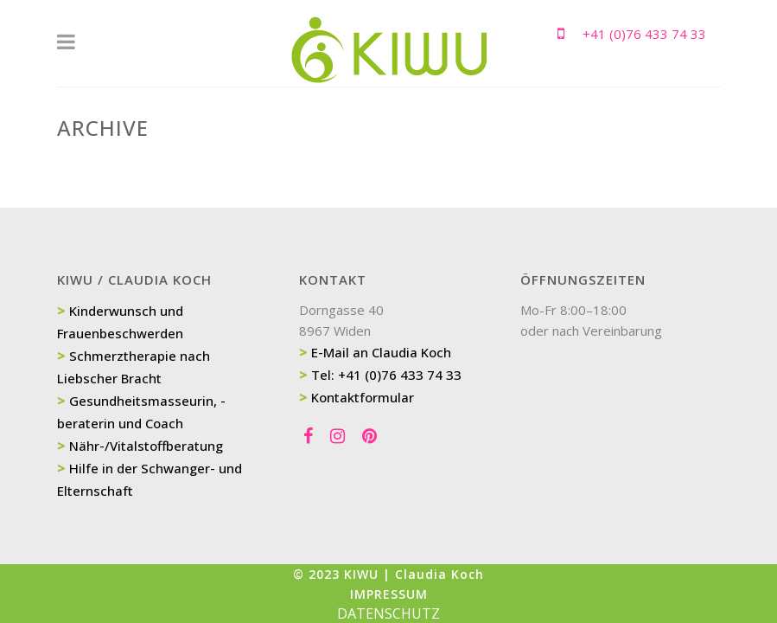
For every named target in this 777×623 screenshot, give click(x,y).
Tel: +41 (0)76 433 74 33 (386, 374)
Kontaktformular (362, 397)
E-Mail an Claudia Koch (381, 352)
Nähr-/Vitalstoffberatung (146, 445)
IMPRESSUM (389, 594)
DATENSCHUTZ (388, 613)
